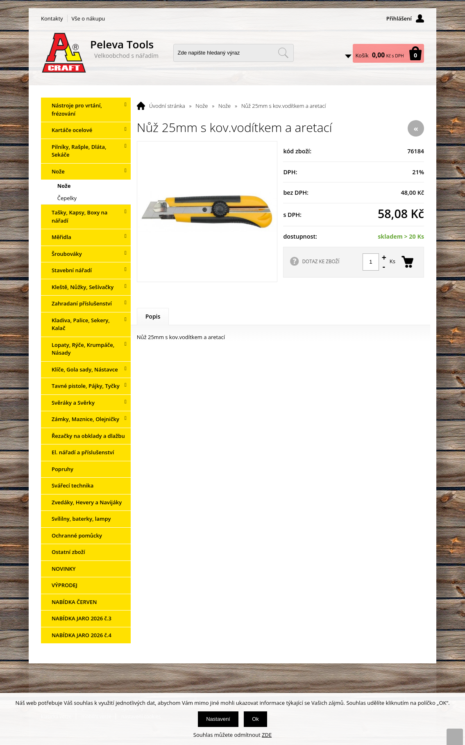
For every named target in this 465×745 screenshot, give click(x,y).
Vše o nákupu (88, 18)
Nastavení (218, 719)
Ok (255, 719)
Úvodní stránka (167, 105)
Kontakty (52, 18)
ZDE (267, 734)
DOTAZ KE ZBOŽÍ (320, 261)
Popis (153, 316)
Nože (201, 105)
